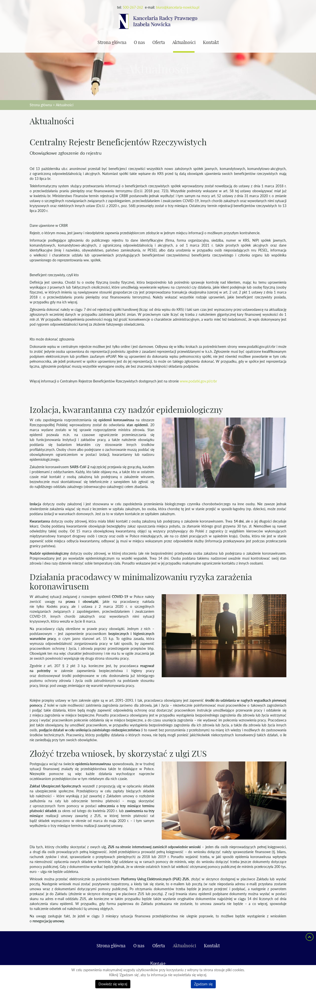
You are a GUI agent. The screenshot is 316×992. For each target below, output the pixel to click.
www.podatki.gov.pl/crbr (198, 381)
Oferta (158, 43)
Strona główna (112, 43)
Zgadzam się (203, 984)
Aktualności (184, 43)
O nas (139, 43)
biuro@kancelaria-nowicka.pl (177, 7)
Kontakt (211, 43)
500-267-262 (133, 7)
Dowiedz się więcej (113, 984)
